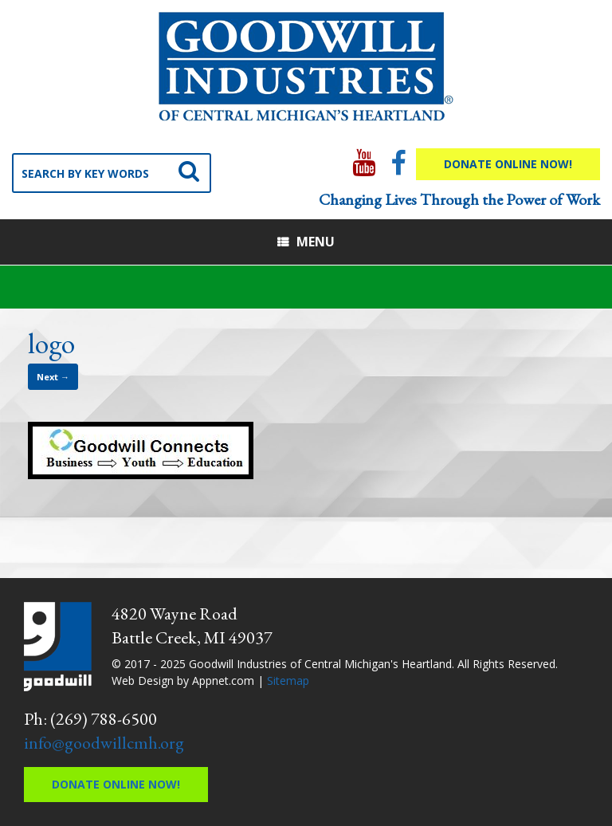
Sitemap (288, 680)
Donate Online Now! (508, 163)
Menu (306, 241)
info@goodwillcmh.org (104, 742)
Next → (53, 377)
